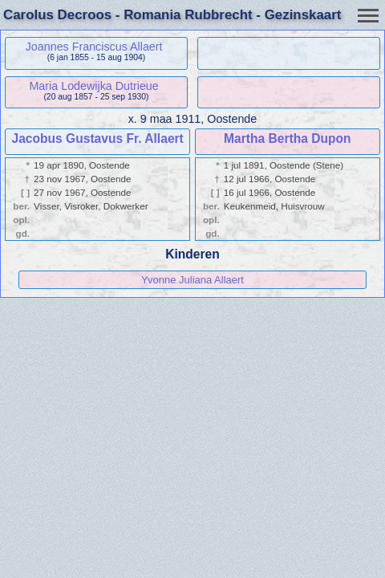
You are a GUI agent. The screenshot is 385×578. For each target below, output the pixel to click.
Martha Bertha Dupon (287, 138)
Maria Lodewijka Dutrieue (93, 85)
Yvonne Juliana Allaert (192, 280)
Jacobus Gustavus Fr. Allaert (97, 138)
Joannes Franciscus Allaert (94, 46)
